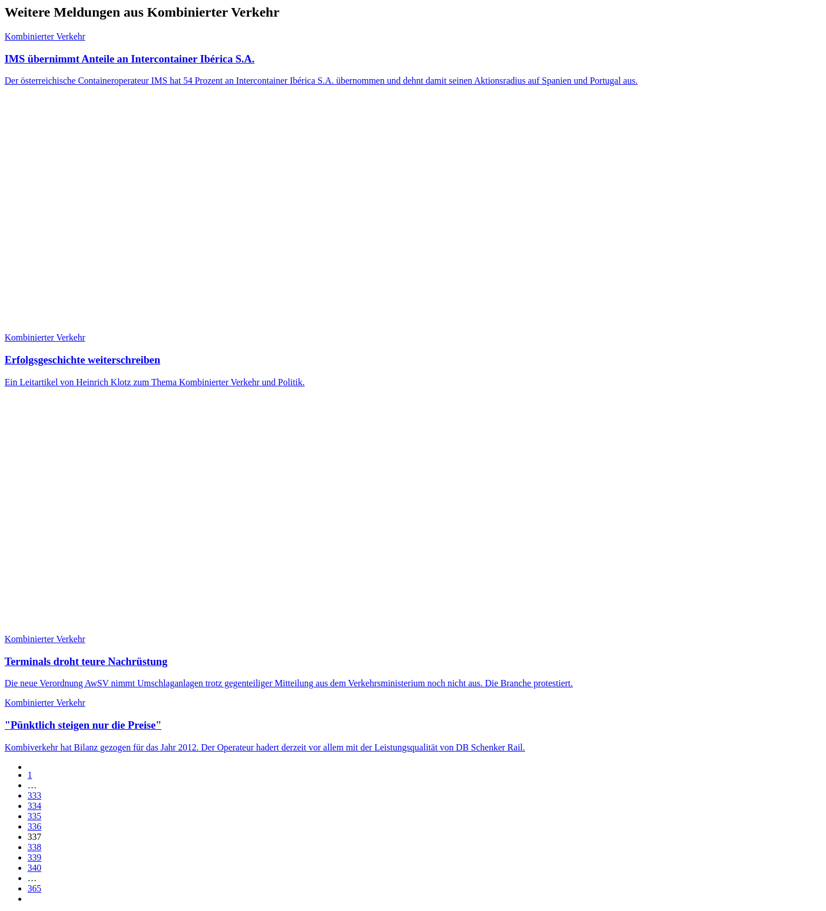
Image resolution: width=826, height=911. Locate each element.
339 (34, 857)
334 (34, 806)
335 (34, 816)
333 (34, 795)
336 (34, 826)
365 (34, 888)
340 (34, 868)
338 (34, 847)
